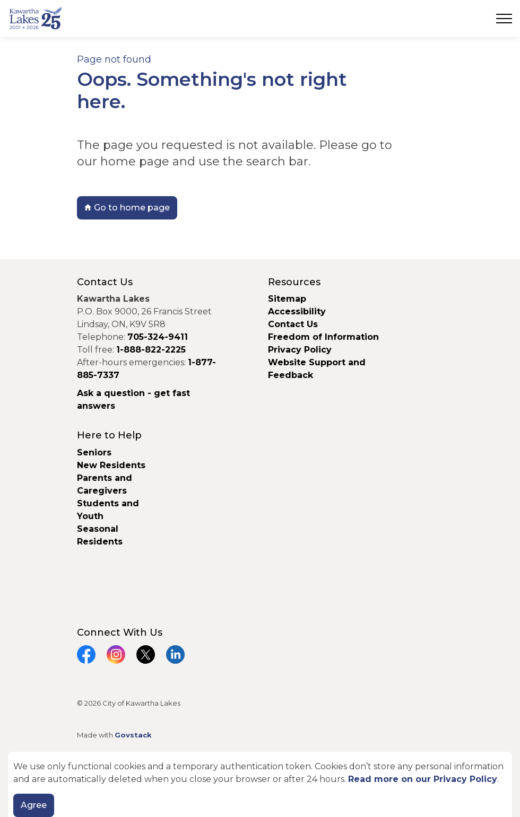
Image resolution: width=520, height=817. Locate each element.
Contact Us (293, 324)
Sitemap (287, 299)
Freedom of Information (323, 337)
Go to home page (127, 207)
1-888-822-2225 (151, 350)
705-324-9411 (157, 337)
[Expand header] (504, 18)
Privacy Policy (300, 350)
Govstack (133, 735)
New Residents (111, 465)
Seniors (94, 452)
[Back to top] (260, 778)
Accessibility (297, 311)
